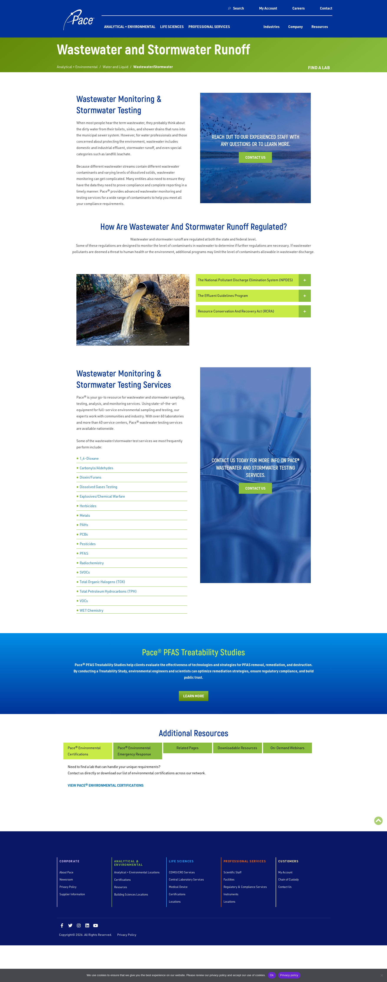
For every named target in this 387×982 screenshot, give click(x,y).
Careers (298, 8)
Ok (272, 975)
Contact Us (255, 157)
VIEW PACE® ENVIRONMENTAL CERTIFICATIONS (105, 785)
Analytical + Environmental (129, 26)
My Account (268, 8)
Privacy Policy (126, 935)
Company (295, 26)
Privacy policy (289, 975)
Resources (319, 26)
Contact (326, 8)
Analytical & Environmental (128, 863)
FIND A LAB (319, 67)
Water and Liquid (115, 66)
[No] (381, 975)
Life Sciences (172, 26)
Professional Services (209, 26)
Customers (288, 861)
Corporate (69, 861)
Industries (271, 26)
